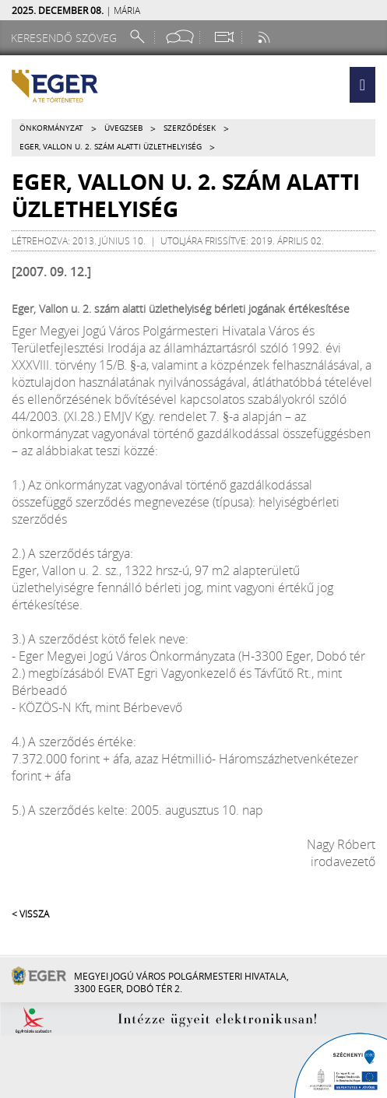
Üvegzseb (123, 128)
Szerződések (190, 128)
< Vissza (30, 913)
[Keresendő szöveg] (66, 37)
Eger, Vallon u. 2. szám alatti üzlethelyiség (110, 147)
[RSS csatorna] (265, 37)
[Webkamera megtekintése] (223, 37)
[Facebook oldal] (180, 37)
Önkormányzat (51, 128)
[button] (362, 85)
